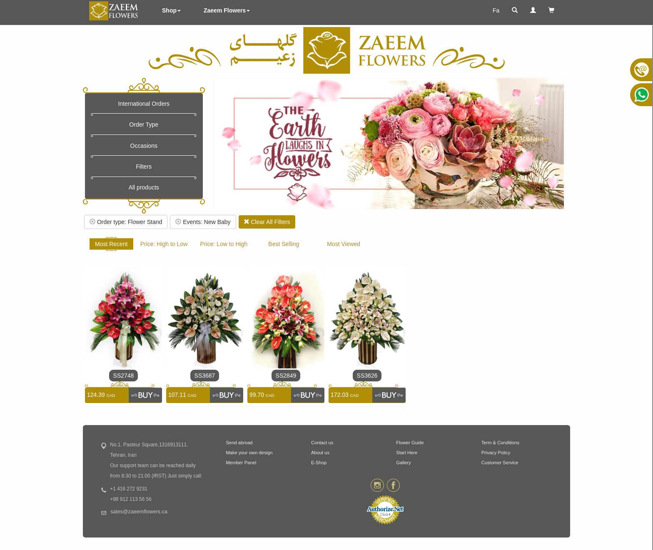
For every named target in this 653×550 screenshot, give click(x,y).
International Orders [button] (143, 103)
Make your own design (249, 452)
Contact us (322, 442)
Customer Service (499, 462)
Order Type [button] (143, 124)
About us (320, 452)
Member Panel (241, 462)
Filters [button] (144, 166)
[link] (145, 395)
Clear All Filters (267, 222)
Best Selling (283, 244)
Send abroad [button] (239, 442)
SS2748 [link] (123, 375)
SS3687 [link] (204, 375)
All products (144, 187)
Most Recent (111, 244)
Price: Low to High (224, 244)
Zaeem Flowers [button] (227, 10)
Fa (496, 10)
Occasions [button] (143, 145)
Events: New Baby (202, 222)
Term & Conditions (500, 442)
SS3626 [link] (367, 375)
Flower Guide (410, 442)
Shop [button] (171, 10)
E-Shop (318, 462)
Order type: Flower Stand (126, 222)
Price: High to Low (164, 244)
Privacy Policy (496, 452)
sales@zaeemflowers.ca (138, 512)
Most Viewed (343, 244)
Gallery (403, 462)
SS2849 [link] (286, 375)
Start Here (406, 452)
